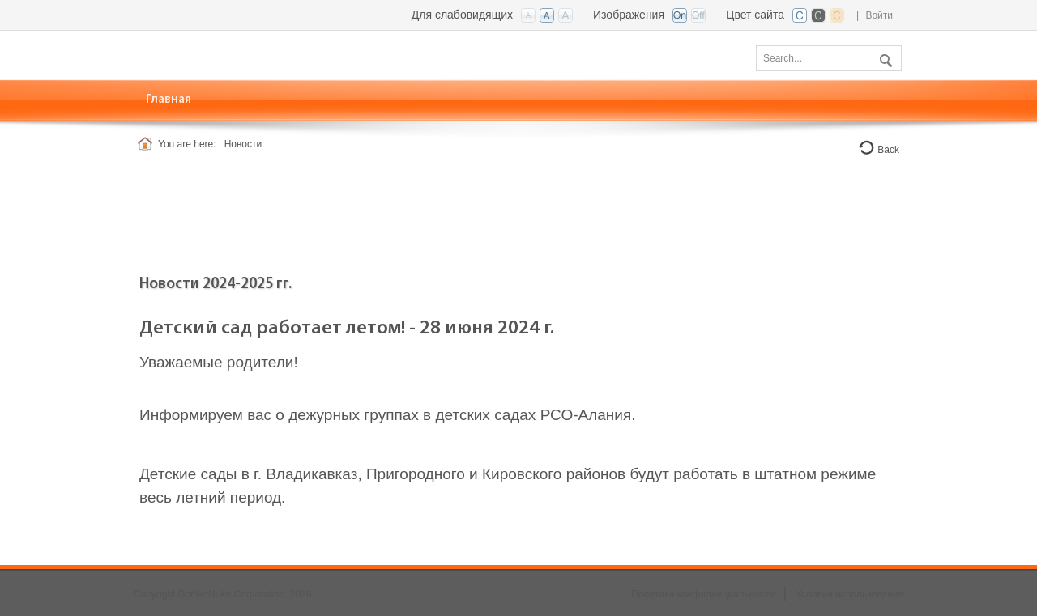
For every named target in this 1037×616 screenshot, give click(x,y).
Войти (879, 15)
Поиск (883, 57)
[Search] (829, 58)
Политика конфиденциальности (703, 594)
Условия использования (849, 594)
